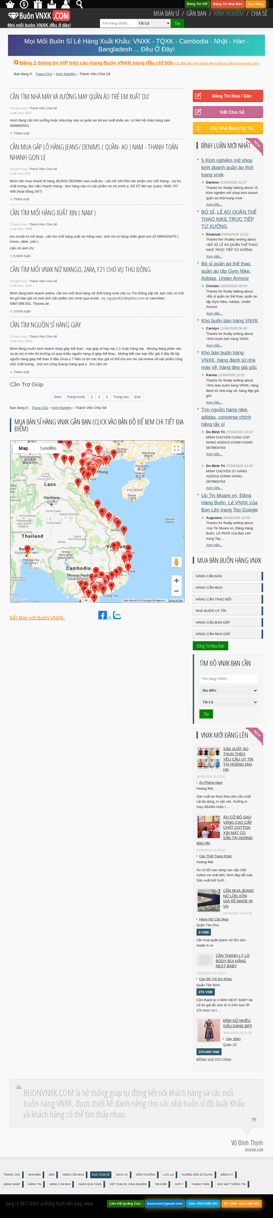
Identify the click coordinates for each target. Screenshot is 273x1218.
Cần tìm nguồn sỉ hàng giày (45, 325)
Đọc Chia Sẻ (101, 1174)
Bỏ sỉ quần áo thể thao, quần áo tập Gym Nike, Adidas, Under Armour (226, 271)
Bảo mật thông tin (231, 1184)
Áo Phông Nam (211, 783)
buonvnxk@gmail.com (164, 1203)
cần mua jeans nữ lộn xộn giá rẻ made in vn (238, 898)
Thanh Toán (200, 1184)
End (137, 397)
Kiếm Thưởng (145, 1174)
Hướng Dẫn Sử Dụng (197, 1174)
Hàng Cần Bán (209, 576)
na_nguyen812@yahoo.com (123, 298)
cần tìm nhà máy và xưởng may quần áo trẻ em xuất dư (79, 96)
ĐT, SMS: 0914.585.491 (241, 1203)
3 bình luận (22, 311)
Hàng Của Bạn (59, 1184)
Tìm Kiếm (161, 1184)
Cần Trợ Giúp (26, 384)
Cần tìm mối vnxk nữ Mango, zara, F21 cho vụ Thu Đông (80, 269)
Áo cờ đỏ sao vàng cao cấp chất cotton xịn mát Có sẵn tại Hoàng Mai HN (224, 830)
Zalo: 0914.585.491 (203, 1203)
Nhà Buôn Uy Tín (211, 611)
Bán (51, 1174)
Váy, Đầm (233, 1039)
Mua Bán (34, 1174)
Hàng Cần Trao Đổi (213, 599)
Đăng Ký (227, 1174)
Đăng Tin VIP (197, 4)
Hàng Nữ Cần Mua (213, 919)
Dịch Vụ (122, 1174)
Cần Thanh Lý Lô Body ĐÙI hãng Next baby (233, 960)
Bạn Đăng (255, 4)
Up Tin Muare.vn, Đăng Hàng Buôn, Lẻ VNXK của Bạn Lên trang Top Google (229, 503)
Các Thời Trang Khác (215, 856)
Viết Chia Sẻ (231, 112)
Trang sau (121, 397)
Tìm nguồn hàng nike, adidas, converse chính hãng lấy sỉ (226, 417)
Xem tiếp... (214, 204)
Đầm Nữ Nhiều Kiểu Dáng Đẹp (237, 1023)
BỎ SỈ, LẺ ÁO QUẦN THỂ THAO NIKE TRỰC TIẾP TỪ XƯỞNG (228, 219)
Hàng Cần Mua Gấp (213, 634)
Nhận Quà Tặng (90, 1184)
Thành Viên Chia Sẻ (43, 108)
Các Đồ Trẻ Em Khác (215, 979)
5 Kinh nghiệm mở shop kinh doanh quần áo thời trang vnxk (227, 168)
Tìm (177, 23)
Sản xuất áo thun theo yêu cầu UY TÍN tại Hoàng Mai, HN (238, 759)
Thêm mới (21, 133)
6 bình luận (22, 256)
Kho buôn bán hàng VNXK (229, 320)
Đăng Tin (34, 1184)
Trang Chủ (12, 1174)
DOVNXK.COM (254, 1149)
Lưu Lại (168, 1174)
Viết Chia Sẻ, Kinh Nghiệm (128, 1184)
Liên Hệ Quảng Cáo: (125, 1203)
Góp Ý (179, 1184)
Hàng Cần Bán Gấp (213, 622)
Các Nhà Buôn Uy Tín (232, 128)
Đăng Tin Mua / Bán (231, 96)
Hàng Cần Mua (209, 588)
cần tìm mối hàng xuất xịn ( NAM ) (53, 212)
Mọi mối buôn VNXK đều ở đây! (39, 23)
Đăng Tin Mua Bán (227, 4)
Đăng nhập (12, 1184)
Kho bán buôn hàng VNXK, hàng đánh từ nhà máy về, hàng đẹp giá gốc (229, 360)
